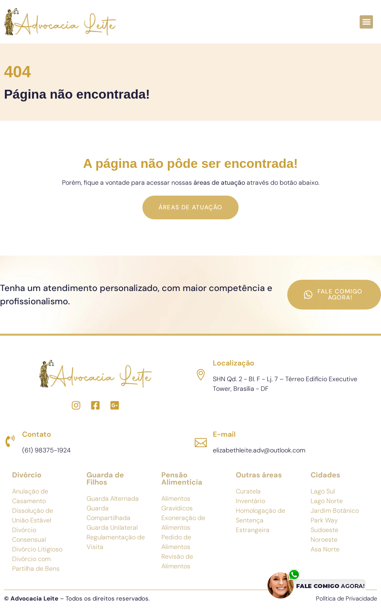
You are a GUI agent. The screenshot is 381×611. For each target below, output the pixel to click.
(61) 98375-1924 (46, 450)
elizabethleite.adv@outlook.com (259, 450)
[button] (366, 22)
